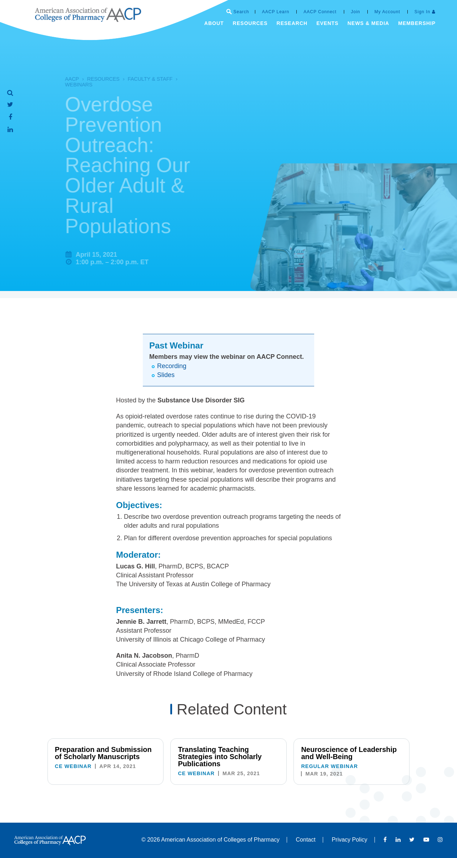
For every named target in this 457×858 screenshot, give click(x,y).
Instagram (440, 839)
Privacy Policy (349, 840)
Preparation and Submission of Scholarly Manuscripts (103, 753)
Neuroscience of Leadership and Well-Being (349, 753)
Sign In (422, 11)
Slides (166, 374)
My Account (387, 11)
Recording (171, 366)
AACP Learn (276, 11)
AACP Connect (320, 11)
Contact (306, 840)
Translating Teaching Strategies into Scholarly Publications (220, 757)
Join (355, 11)
